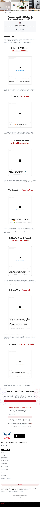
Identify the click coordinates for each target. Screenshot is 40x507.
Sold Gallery (3, 467)
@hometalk (26, 290)
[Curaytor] (5, 450)
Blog (2, 472)
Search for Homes (4, 454)
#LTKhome (15, 274)
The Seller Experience (4, 461)
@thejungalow (28, 190)
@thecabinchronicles (20, 143)
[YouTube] (6, 445)
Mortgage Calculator (4, 466)
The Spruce (15, 376)
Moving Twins (3, 475)
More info (2, 503)
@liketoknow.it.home (20, 240)
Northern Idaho (3, 470)
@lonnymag (24, 96)
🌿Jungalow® (16, 222)
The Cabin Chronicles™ (17, 174)
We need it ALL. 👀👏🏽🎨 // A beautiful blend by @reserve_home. (17, 124)
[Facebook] (1, 445)
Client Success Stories (4, 457)
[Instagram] (8, 445)
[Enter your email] (21, 414)
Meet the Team (3, 455)
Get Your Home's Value (5, 458)
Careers (2, 464)
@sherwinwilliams (20, 50)
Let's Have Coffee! (4, 463)
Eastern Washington (4, 469)
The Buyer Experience (4, 460)
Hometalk (16, 328)
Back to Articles (8, 12)
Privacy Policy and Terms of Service (23, 489)
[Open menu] (38, 1)
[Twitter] (3, 445)
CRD (34, 393)
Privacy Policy (20, 497)
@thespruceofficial (26, 344)
